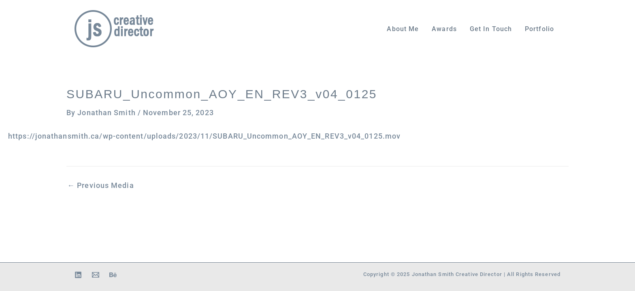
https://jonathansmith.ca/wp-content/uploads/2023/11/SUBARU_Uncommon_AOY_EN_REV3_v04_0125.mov (204, 136)
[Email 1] (95, 274)
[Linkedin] (78, 274)
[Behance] (113, 274)
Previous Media (100, 185)
